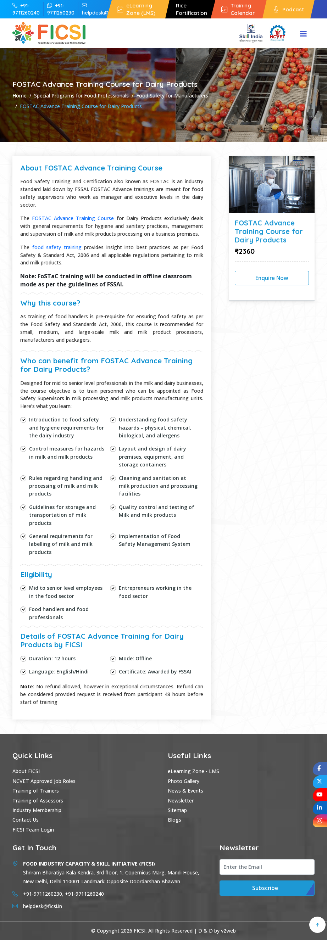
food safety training (57, 247)
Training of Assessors (37, 800)
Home (19, 95)
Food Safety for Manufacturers (172, 95)
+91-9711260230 (60, 9)
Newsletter (181, 800)
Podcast (288, 9)
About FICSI (26, 771)
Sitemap (177, 810)
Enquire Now (271, 278)
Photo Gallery (183, 781)
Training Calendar (238, 9)
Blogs (174, 819)
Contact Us (25, 819)
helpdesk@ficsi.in (102, 9)
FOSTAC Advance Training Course (73, 218)
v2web (228, 930)
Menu (303, 34)
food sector (59, 596)
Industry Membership (36, 810)
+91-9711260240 (26, 9)
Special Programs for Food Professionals (81, 95)
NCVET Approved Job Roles (44, 781)
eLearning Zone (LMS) (136, 9)
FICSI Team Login (33, 829)
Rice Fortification (191, 9)
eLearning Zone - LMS (193, 771)
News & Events (185, 790)
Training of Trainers (35, 790)
